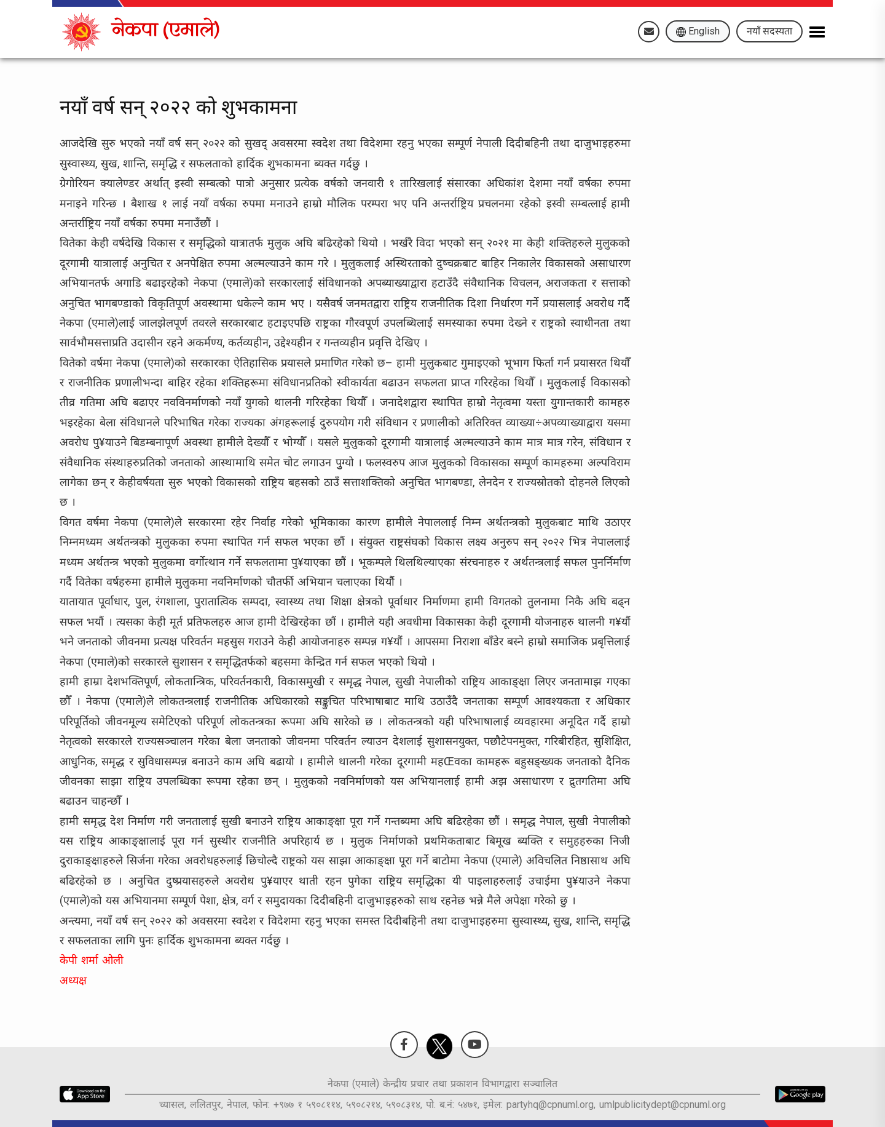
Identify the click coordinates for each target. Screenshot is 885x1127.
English (698, 31)
